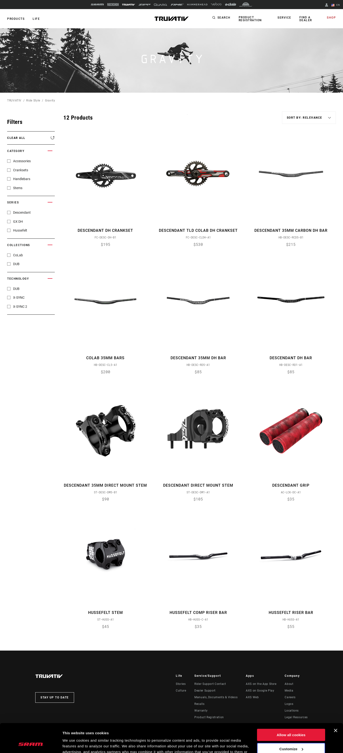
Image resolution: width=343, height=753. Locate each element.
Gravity (50, 100)
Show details (73, 744)
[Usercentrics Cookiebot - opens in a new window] (31, 743)
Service (284, 17)
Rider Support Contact (210, 684)
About (289, 684)
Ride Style (33, 100)
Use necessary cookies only (291, 736)
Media (289, 690)
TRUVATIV (14, 100)
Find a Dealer (305, 19)
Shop (331, 17)
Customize (291, 722)
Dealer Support (205, 690)
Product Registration (250, 19)
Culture (181, 690)
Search (224, 17)
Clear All (16, 138)
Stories (181, 684)
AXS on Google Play (260, 690)
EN (335, 5)
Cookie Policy (181, 730)
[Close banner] (335, 703)
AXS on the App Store (261, 684)
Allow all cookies (291, 708)
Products (16, 18)
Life (36, 18)
